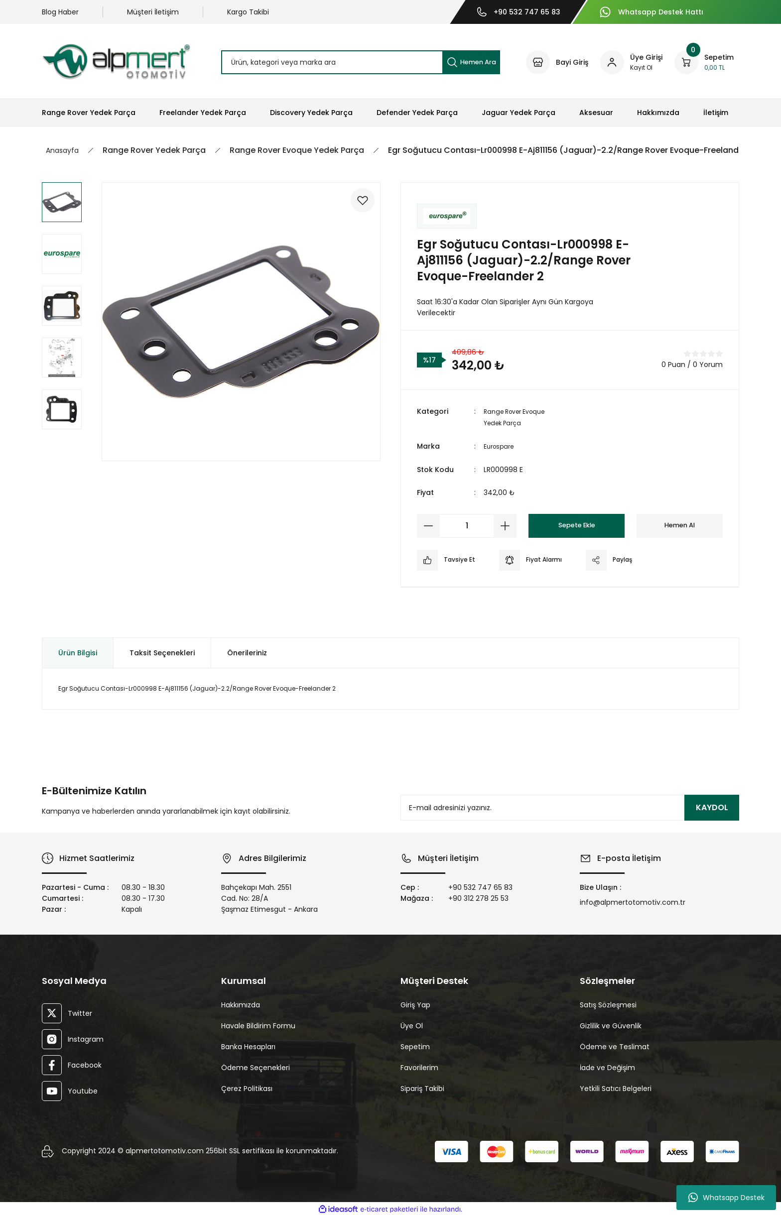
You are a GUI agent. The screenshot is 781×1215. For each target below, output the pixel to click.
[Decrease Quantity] (428, 524)
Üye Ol (411, 1024)
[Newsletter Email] (569, 807)
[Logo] (116, 61)
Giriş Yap (415, 1003)
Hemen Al (680, 524)
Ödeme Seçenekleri (255, 1066)
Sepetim (415, 1045)
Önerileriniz (247, 651)
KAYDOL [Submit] (712, 806)
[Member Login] (631, 62)
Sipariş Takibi (422, 1087)
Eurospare (501, 445)
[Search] (360, 62)
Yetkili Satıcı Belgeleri (615, 1087)
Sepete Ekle (576, 524)
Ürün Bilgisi (77, 651)
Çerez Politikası (246, 1087)
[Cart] (704, 62)
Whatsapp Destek (726, 1197)
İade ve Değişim (607, 1066)
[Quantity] (467, 524)
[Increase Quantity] (505, 524)
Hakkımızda (240, 1003)
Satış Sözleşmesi (608, 1003)
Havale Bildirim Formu (258, 1024)
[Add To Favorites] (357, 206)
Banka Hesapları (248, 1045)
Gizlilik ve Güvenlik (611, 1024)
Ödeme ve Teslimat (615, 1045)
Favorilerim (419, 1066)
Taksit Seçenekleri (162, 651)
